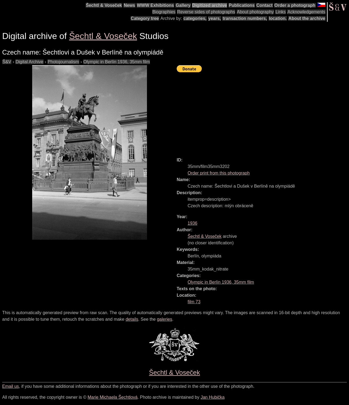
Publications (242, 5)
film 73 (194, 301)
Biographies (164, 12)
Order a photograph (294, 5)
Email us (10, 386)
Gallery (183, 5)
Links (280, 12)
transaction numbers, (244, 18)
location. (278, 18)
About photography (255, 12)
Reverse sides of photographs (206, 12)
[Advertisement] (263, 112)
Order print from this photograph (219, 173)
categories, (194, 18)
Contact (264, 5)
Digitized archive (209, 5)
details (132, 319)
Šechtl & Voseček (104, 5)
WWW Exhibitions (155, 5)
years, (214, 18)
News (129, 5)
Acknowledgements (306, 12)
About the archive (306, 18)
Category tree (145, 18)
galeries (164, 319)
